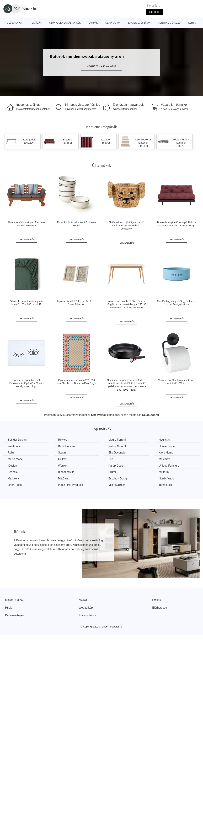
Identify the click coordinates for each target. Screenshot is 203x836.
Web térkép (86, 607)
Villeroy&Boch (116, 484)
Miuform (164, 472)
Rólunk (156, 599)
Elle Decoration (117, 452)
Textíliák (35, 22)
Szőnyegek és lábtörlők (65, 22)
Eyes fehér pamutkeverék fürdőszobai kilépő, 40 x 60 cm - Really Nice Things (26, 383)
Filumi (112, 472)
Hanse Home (167, 446)
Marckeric (14, 478)
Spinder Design (17, 439)
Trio (110, 459)
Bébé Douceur (67, 446)
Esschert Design (118, 478)
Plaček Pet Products (70, 484)
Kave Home (166, 452)
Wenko (62, 465)
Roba (11, 452)
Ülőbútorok (15, 22)
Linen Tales (15, 484)
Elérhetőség (159, 607)
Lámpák (93, 22)
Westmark (14, 446)
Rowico (62, 439)
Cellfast (62, 459)
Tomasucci (165, 484)
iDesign (12, 465)
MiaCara (63, 478)
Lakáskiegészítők (139, 22)
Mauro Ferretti (117, 439)
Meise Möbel (15, 459)
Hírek (8, 607)
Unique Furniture (169, 465)
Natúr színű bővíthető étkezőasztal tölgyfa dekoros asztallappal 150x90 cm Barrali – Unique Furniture (126, 304)
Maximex (164, 459)
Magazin (84, 599)
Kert (191, 22)
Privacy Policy (87, 615)
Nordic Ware (166, 478)
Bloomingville (66, 472)
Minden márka (14, 599)
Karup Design (116, 465)
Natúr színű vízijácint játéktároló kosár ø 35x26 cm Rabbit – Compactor (126, 225)
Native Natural (117, 446)
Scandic (13, 472)
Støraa (62, 452)
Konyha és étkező (169, 22)
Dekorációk (112, 22)
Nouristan (164, 439)
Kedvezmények (14, 615)
